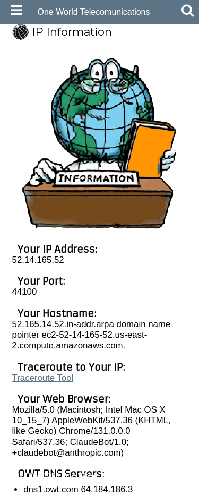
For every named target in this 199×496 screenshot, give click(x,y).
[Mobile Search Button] (185, 10)
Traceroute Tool (43, 378)
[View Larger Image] (100, 224)
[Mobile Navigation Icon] (14, 10)
